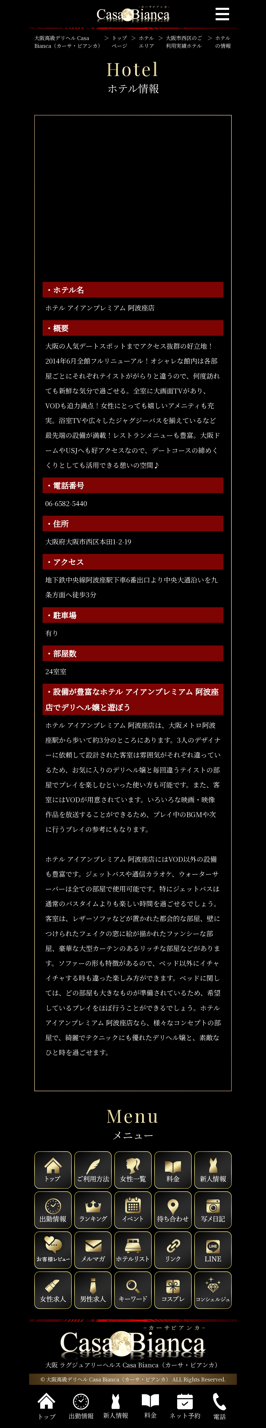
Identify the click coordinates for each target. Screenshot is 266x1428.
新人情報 (115, 1407)
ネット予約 (185, 1407)
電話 (219, 1407)
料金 (150, 1406)
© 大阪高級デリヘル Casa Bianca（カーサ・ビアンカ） (106, 1379)
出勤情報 (81, 1407)
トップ (46, 1407)
